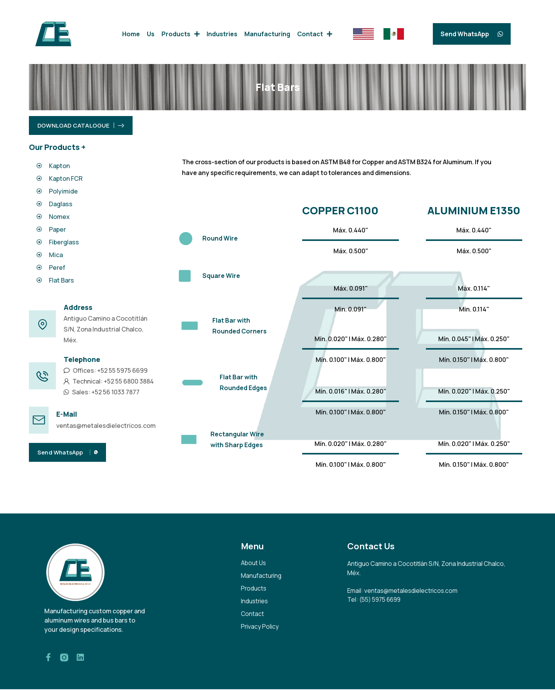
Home (131, 34)
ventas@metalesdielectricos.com (106, 425)
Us (151, 34)
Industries (222, 34)
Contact (314, 34)
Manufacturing (267, 34)
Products (180, 34)
